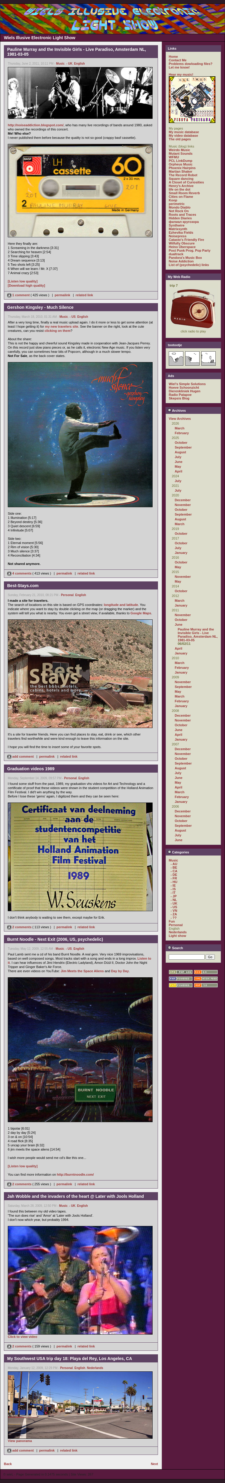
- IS (173, 889)
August (180, 452)
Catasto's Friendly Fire (186, 239)
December (183, 500)
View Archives (180, 418)
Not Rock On (179, 211)
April (178, 471)
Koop (173, 200)
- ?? (174, 918)
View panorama (20, 1441)
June (179, 462)
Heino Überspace (182, 247)
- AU (174, 864)
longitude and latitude (121, 605)
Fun (172, 921)
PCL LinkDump (180, 160)
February (182, 433)
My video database (183, 135)
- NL (174, 900)
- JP (174, 896)
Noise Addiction (181, 261)
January (181, 552)
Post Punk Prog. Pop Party (189, 250)
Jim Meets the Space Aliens (82, 971)
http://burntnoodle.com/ (75, 1174)
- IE (173, 885)
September (183, 447)
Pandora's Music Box (185, 257)
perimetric (177, 204)
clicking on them (58, 330)
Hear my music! (181, 74)
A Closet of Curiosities (186, 182)
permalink (62, 295)
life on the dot (179, 189)
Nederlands (95, 1368)
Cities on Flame (181, 196)
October (181, 442)
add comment (21, 756)
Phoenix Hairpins (182, 168)
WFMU (174, 157)
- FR (174, 878)
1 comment (19, 295)
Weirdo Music (179, 150)
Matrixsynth (178, 229)
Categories (178, 852)
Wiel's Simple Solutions (187, 384)
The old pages (180, 139)
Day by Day (120, 971)
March (179, 428)
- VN (174, 910)
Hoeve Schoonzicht (184, 387)
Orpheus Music (180, 164)
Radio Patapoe (180, 394)
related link (84, 295)
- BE (174, 867)
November (183, 505)
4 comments (19, 573)
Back (8, 1464)
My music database (184, 132)
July (178, 457)
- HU (174, 882)
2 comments (19, 927)
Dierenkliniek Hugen (184, 391)
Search (175, 948)
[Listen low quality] (23, 281)
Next (154, 1464)
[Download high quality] (26, 285)
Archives (177, 410)
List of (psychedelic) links (189, 265)
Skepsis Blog (179, 398)
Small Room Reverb (184, 193)
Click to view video (22, 1336)
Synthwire (177, 225)
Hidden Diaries (180, 218)
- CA (174, 871)
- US (73, 316)
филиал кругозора (184, 222)
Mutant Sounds (180, 153)
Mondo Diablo (180, 207)
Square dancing (181, 178)
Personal (67, 595)
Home (173, 56)
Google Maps (140, 613)
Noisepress (177, 236)
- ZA (174, 914)
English (79, 63)
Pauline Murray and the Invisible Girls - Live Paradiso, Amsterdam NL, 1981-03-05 (198, 634)
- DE (174, 874)
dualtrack (176, 254)
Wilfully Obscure (182, 243)
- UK (69, 63)
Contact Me (177, 60)
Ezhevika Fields (181, 232)
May (178, 466)
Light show (177, 935)
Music (60, 63)
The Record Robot (183, 175)
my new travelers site (61, 326)
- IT (173, 892)
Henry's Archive (181, 186)
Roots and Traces (182, 214)
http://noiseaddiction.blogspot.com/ (35, 125)
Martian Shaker (180, 171)
